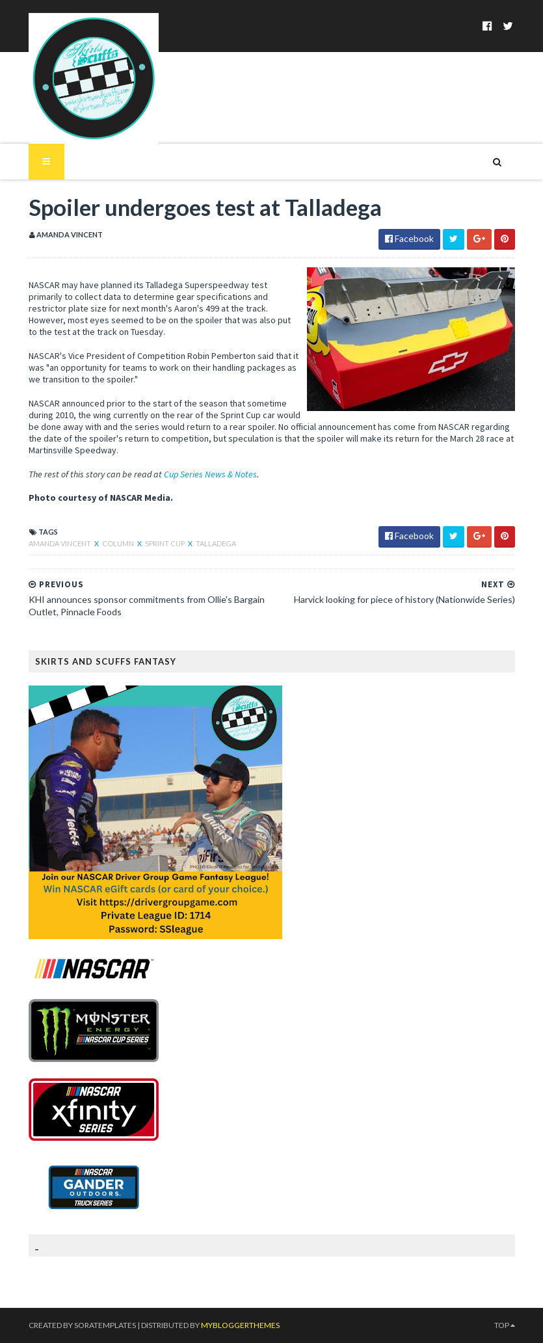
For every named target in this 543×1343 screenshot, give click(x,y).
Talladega (216, 543)
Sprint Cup (165, 543)
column (118, 543)
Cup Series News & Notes (210, 474)
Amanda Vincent (60, 543)
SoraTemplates (105, 1325)
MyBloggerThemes (240, 1325)
